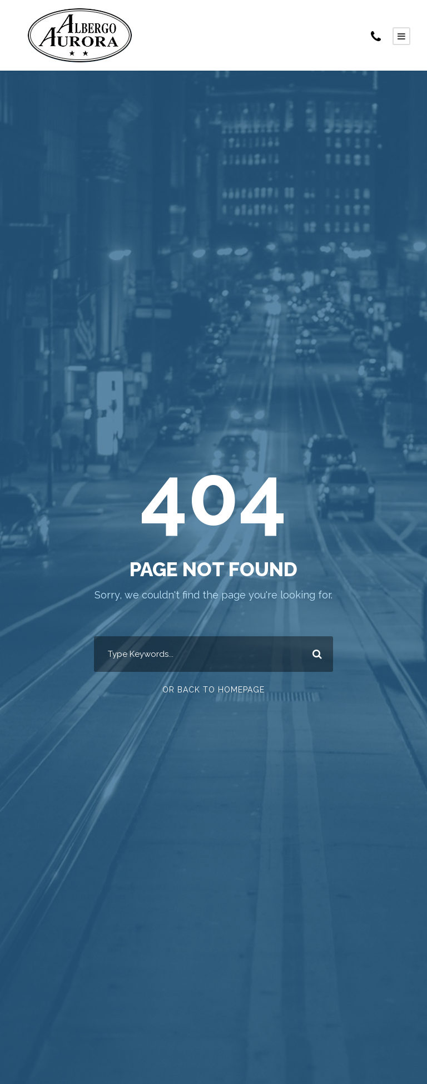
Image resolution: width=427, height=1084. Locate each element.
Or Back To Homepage (213, 689)
